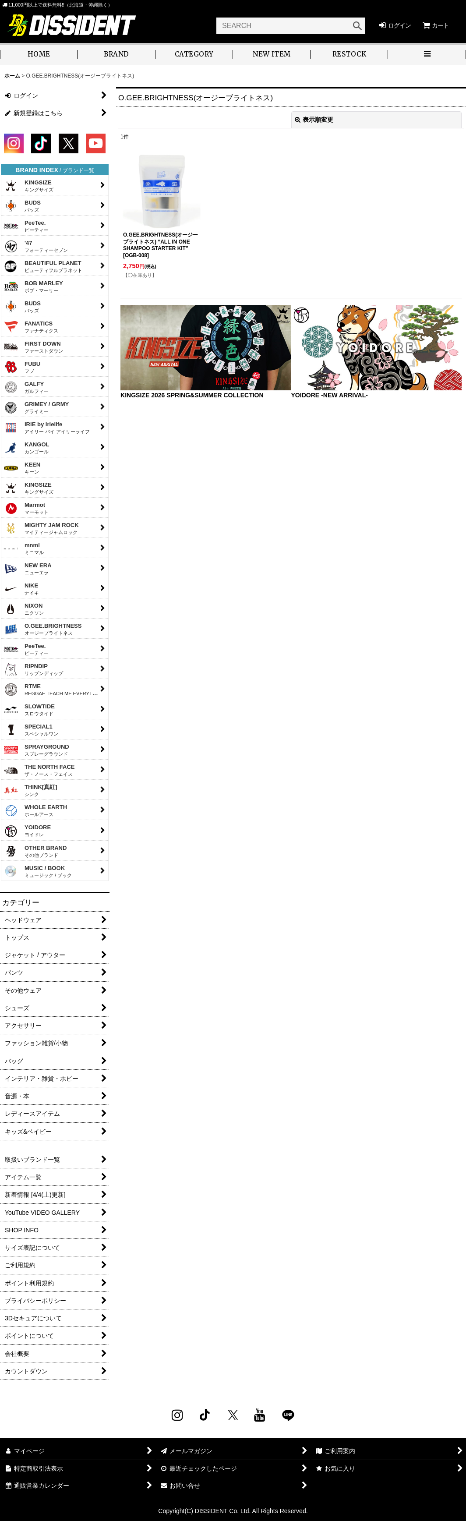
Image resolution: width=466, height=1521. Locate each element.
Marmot (26, 508)
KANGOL (26, 447)
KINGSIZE (28, 185)
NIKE (21, 588)
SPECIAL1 (31, 729)
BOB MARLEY (33, 286)
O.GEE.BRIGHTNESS (43, 629)
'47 (36, 246)
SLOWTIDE (29, 709)
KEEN (22, 467)
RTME (54, 690)
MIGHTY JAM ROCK (41, 528)
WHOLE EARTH (35, 810)
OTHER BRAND (35, 851)
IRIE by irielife (47, 427)
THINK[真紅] (30, 790)
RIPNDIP (33, 669)
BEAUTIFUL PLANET (43, 266)
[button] (427, 55)
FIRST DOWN (33, 347)
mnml (24, 548)
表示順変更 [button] (314, 119)
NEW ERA (28, 568)
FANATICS (31, 326)
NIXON (24, 608)
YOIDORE (27, 831)
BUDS (22, 205)
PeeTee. (26, 226)
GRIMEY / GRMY (36, 407)
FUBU (22, 367)
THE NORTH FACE (39, 770)
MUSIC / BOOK (38, 871)
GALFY (26, 387)
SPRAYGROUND (36, 750)
